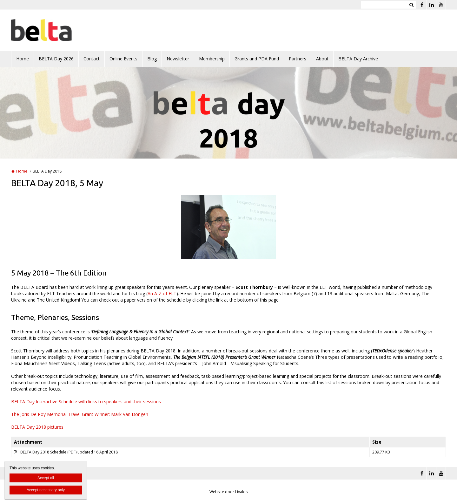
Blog (152, 59)
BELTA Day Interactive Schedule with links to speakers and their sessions (86, 401)
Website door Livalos (228, 491)
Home (22, 59)
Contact (91, 59)
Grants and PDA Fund (257, 59)
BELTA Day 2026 (56, 59)
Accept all (45, 478)
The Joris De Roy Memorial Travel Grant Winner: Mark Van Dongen (79, 414)
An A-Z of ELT (162, 293)
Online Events (123, 59)
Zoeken (411, 5)
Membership (212, 59)
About (322, 59)
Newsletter (178, 59)
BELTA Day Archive (358, 59)
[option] (228, 227)
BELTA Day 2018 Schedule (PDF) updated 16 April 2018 (69, 452)
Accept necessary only (46, 490)
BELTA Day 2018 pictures (37, 427)
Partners (297, 59)
